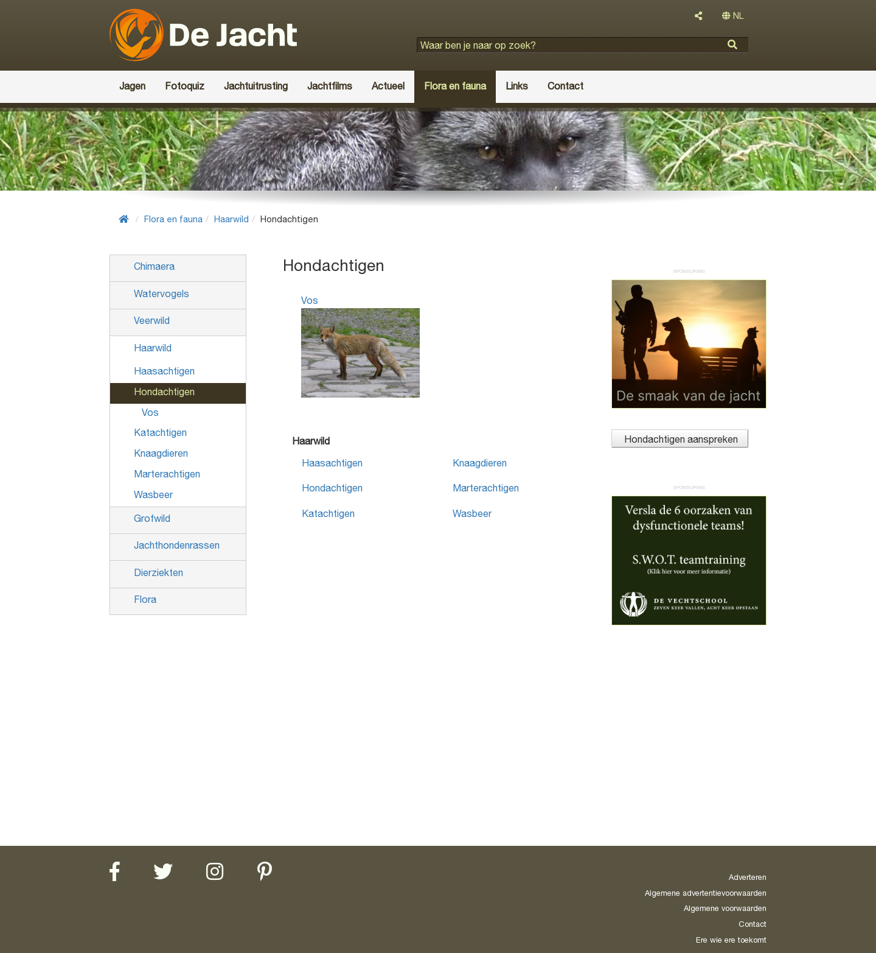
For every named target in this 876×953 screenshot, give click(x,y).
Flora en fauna (173, 219)
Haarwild (231, 219)
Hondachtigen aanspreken (680, 439)
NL (732, 16)
